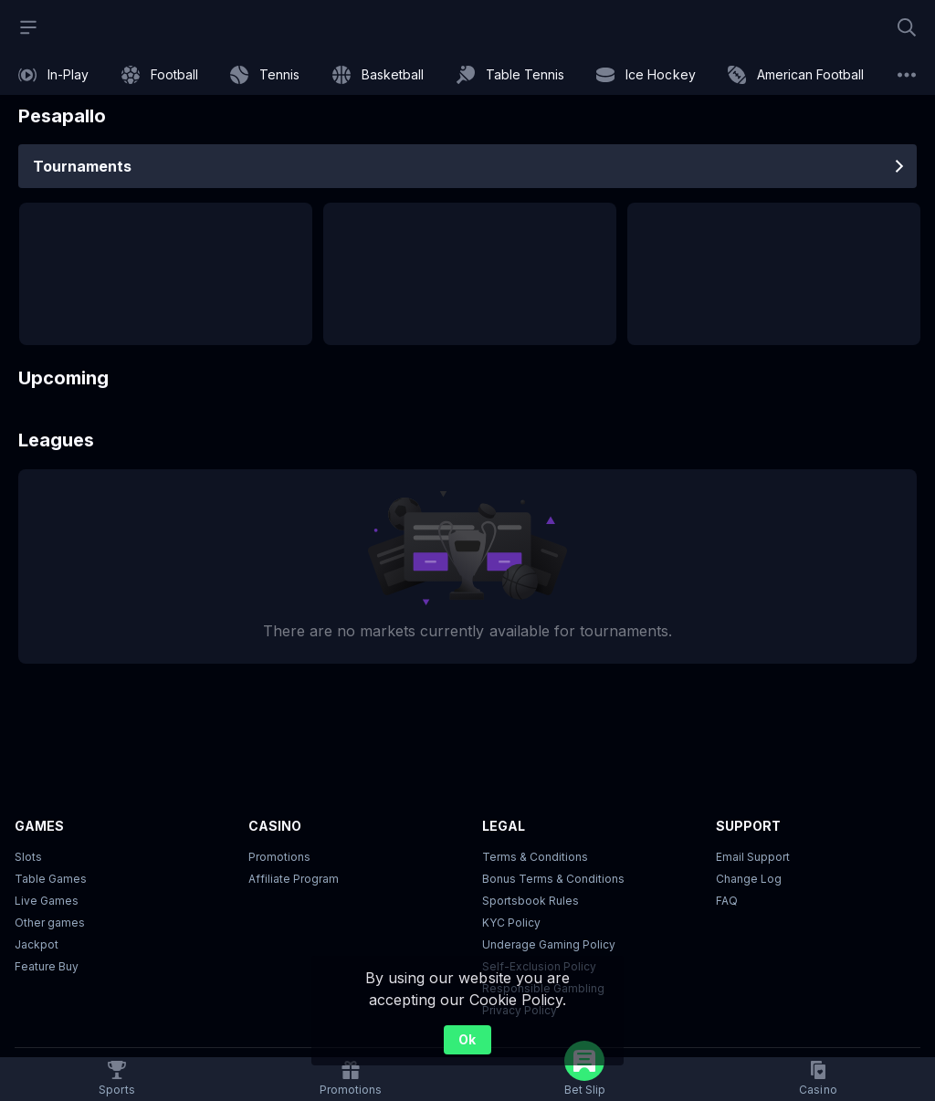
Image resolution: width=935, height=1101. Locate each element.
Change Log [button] (749, 879)
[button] (817, 1079)
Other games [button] (50, 922)
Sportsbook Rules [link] (530, 900)
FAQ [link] (727, 900)
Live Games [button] (47, 900)
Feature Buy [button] (47, 966)
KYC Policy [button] (511, 922)
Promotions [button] (279, 857)
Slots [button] (28, 857)
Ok (467, 1039)
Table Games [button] (51, 879)
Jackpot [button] (36, 944)
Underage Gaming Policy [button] (548, 944)
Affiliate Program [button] (293, 879)
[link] (53, 75)
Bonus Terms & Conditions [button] (553, 879)
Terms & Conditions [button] (535, 857)
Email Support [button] (753, 857)
